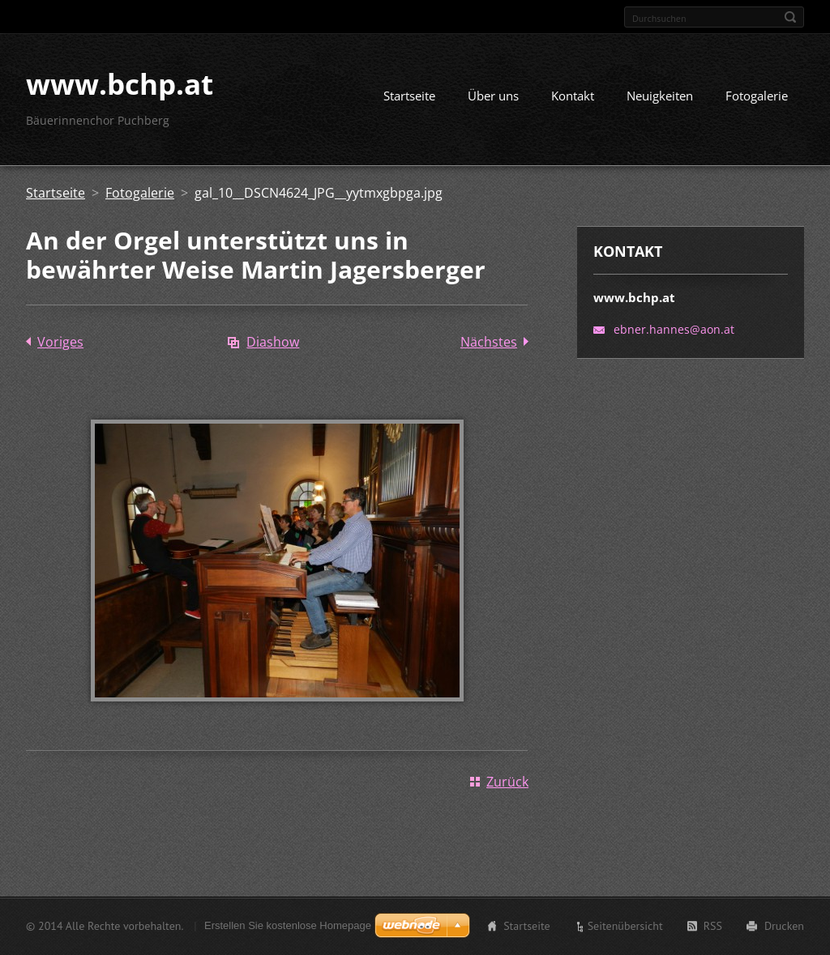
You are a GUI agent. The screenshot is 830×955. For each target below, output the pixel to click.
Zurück (507, 782)
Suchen (790, 17)
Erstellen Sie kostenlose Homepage (287, 925)
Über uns (493, 95)
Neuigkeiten (660, 95)
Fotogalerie (756, 95)
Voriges (60, 342)
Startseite (409, 95)
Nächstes (488, 342)
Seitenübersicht (625, 926)
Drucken (784, 926)
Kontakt (572, 95)
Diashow (272, 342)
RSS (713, 926)
